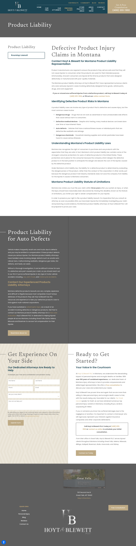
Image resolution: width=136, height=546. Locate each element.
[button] (4, 542)
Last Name (38, 380)
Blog (94, 3)
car (24, 277)
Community (85, 3)
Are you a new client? (15, 394)
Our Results (73, 3)
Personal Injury (24, 514)
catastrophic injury (33, 307)
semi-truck (31, 277)
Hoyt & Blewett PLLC (85, 374)
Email (37, 387)
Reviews (101, 3)
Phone (10, 387)
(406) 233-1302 (121, 10)
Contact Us (24, 524)
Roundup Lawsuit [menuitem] (19, 55)
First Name (12, 380)
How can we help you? (15, 401)
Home (24, 510)
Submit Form (16, 423)
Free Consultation (118, 508)
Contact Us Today (86, 453)
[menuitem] (39, 9)
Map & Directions (84, 498)
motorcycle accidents (47, 277)
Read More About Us (19, 333)
